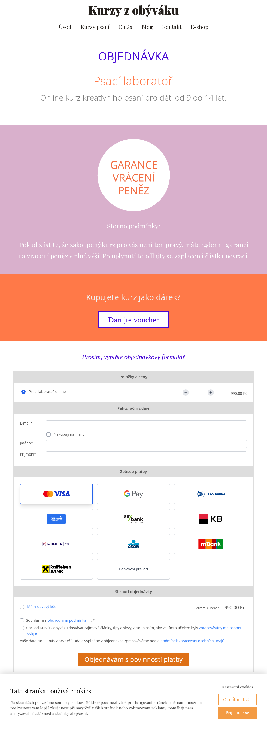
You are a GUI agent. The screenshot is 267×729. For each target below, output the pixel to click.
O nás (125, 26)
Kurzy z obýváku (133, 10)
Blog (147, 26)
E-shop (199, 26)
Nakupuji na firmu (69, 434)
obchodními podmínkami (69, 620)
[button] (56, 494)
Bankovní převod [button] (133, 568)
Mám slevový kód (42, 606)
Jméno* (26, 442)
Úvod (65, 26)
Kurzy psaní (95, 26)
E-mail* (26, 423)
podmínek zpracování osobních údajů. (192, 640)
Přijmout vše (237, 712)
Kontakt (171, 26)
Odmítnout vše (237, 699)
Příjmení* (28, 454)
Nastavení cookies (237, 686)
